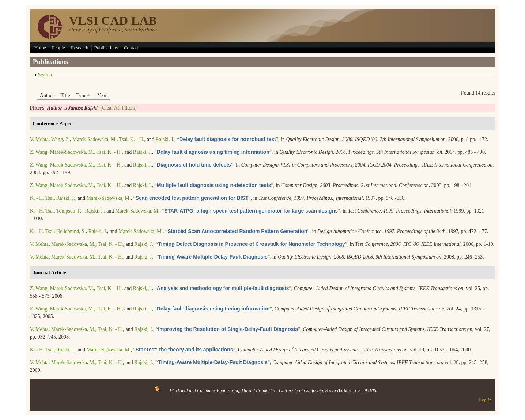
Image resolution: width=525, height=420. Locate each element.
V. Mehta (39, 139)
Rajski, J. (164, 139)
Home (40, 47)
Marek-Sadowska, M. (94, 139)
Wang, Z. (60, 139)
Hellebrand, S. (71, 231)
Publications (106, 47)
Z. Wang (39, 152)
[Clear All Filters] (118, 108)
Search (45, 74)
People (58, 47)
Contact (131, 47)
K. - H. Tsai (42, 198)
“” (227, 139)
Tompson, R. (69, 211)
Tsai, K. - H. (131, 139)
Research (79, 47)
